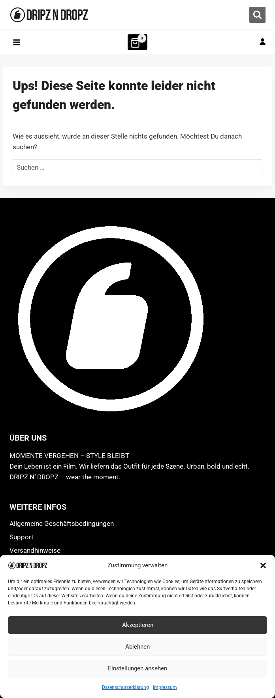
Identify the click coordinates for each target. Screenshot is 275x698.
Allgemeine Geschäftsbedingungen (61, 523)
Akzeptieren (137, 625)
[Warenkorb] (137, 42)
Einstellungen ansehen (137, 668)
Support (21, 537)
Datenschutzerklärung (125, 687)
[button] (263, 565)
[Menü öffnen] (16, 42)
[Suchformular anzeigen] (257, 15)
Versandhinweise (34, 550)
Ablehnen (137, 646)
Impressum (165, 687)
